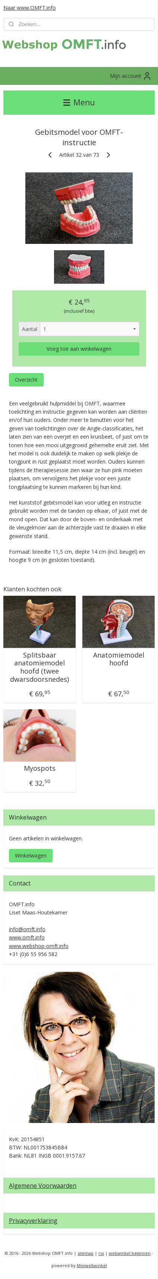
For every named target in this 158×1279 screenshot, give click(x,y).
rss (101, 1253)
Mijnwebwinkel (92, 1265)
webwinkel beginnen (130, 1253)
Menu (79, 102)
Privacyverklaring (33, 1220)
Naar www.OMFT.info (29, 7)
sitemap (86, 1253)
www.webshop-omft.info (39, 945)
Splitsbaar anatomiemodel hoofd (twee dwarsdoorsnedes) (39, 667)
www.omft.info (27, 937)
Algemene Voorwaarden (42, 1185)
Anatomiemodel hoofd (118, 659)
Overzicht (26, 379)
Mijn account (131, 75)
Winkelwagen (31, 855)
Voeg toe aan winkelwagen (79, 348)
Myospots (40, 768)
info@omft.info (27, 929)
